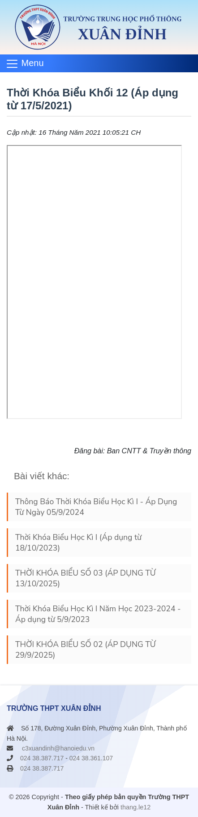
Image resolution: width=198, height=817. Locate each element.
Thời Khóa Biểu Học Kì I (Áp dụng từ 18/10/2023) (78, 542)
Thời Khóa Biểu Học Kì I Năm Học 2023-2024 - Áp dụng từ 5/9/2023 (98, 614)
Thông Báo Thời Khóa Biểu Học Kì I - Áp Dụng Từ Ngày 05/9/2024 (96, 507)
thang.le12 (136, 807)
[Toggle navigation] (28, 63)
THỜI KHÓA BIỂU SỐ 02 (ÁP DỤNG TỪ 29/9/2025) (85, 649)
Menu (33, 63)
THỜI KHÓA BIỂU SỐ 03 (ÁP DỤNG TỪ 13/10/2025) (85, 578)
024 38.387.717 (42, 758)
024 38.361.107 (91, 758)
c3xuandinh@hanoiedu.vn (58, 748)
